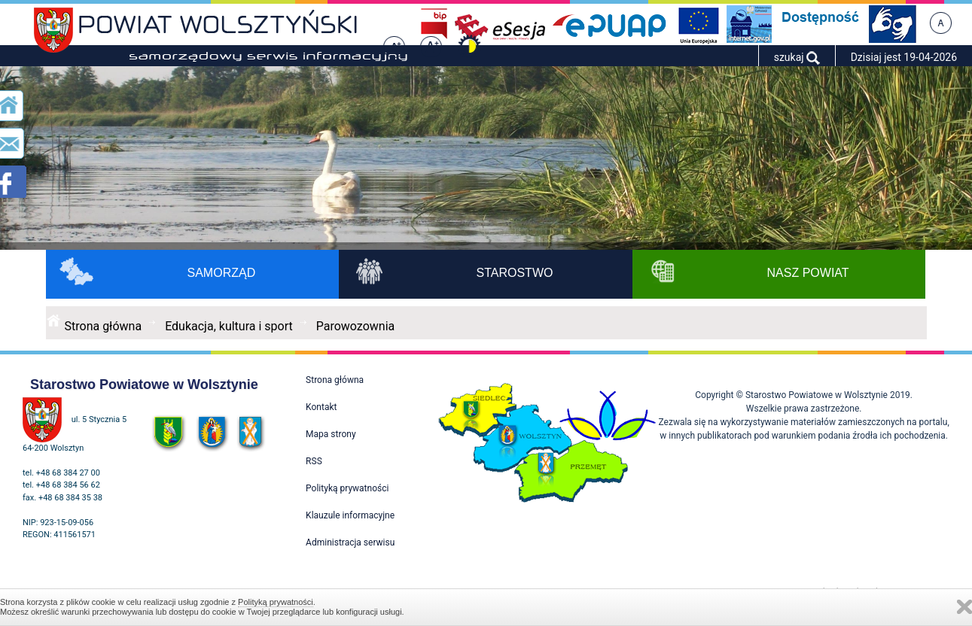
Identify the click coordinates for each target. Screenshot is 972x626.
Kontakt (321, 407)
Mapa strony (330, 434)
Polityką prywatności (275, 601)
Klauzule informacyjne (350, 515)
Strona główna (103, 326)
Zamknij (964, 607)
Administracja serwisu (350, 542)
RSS (314, 461)
